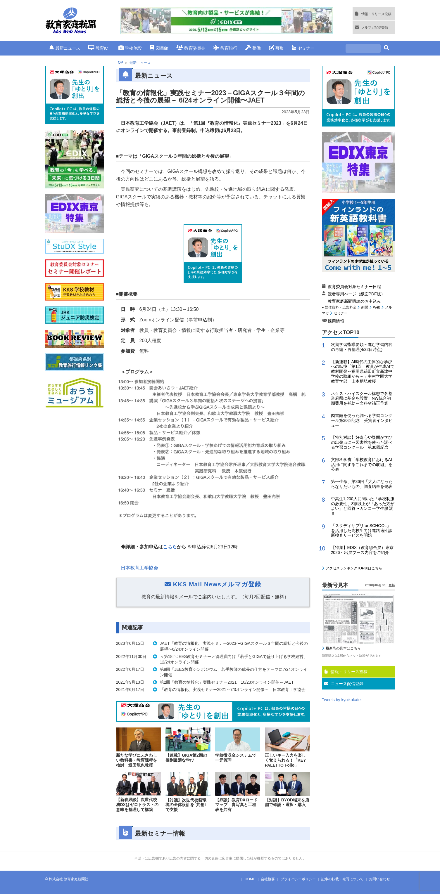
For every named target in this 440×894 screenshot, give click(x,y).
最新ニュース (64, 48)
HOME (250, 879)
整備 (253, 48)
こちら (170, 546)
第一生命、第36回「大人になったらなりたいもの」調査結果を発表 (362, 484)
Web (376, 307)
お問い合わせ (379, 879)
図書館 (159, 48)
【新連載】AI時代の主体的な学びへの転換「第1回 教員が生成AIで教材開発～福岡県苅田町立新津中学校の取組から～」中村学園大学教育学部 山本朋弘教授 (362, 371)
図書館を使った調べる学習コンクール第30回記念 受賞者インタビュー (362, 420)
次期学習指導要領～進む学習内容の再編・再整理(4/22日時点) (361, 347)
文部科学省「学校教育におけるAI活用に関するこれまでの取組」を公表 (361, 464)
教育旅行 (225, 48)
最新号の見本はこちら (343, 648)
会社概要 (268, 879)
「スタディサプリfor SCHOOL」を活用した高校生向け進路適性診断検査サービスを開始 (361, 530)
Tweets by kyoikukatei (342, 699)
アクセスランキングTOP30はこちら (354, 568)
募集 (276, 48)
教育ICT (99, 48)
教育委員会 (190, 48)
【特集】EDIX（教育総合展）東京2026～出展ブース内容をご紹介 (362, 550)
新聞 (364, 307)
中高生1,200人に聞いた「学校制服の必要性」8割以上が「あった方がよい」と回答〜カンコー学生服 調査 (363, 506)
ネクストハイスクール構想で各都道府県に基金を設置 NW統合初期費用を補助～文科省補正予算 (361, 398)
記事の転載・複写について (342, 879)
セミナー (303, 48)
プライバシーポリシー (298, 879)
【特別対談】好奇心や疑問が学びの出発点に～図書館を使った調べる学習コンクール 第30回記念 (361, 442)
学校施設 (130, 48)
